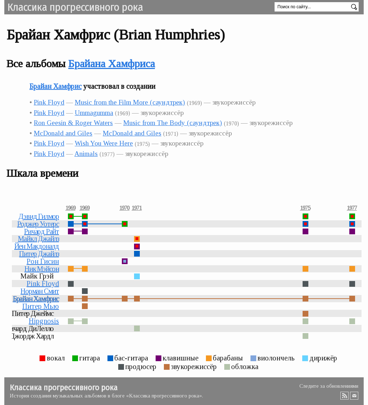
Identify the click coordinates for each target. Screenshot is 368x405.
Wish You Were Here (104, 143)
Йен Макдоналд (36, 246)
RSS (344, 395)
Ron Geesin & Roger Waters (73, 122)
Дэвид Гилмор (38, 216)
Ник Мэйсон (41, 268)
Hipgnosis (44, 321)
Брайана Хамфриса (111, 63)
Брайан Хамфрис (55, 86)
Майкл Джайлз (38, 238)
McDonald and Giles (63, 133)
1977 (352, 208)
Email (354, 395)
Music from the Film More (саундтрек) (130, 102)
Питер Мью (40, 306)
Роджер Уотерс (38, 223)
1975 (305, 208)
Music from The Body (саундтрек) (172, 122)
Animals (86, 153)
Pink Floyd (49, 102)
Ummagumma (94, 112)
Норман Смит (39, 291)
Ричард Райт (41, 231)
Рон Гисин (43, 261)
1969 (70, 208)
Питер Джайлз (39, 253)
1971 (137, 208)
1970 (124, 208)
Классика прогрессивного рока (75, 7)
